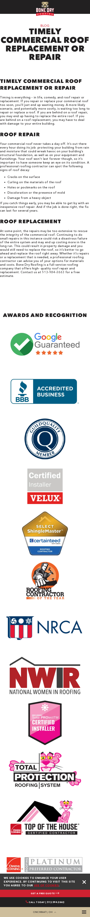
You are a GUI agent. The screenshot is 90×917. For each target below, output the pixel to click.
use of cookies (46, 885)
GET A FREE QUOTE (45, 893)
